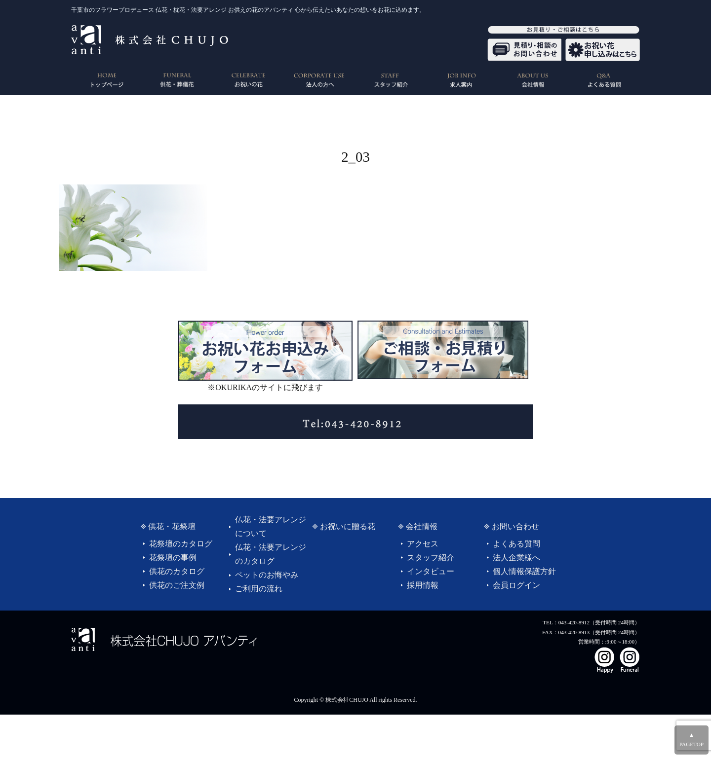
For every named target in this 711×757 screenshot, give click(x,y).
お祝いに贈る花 (347, 526)
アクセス (422, 544)
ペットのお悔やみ (266, 575)
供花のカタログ (176, 571)
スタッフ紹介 (430, 557)
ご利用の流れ (258, 588)
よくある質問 (516, 544)
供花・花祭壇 (172, 526)
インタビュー (430, 571)
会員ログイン (516, 585)
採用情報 (422, 585)
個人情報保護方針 (524, 571)
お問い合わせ (515, 526)
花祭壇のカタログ (180, 544)
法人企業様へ (516, 557)
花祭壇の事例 (173, 557)
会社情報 (421, 526)
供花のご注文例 (176, 585)
